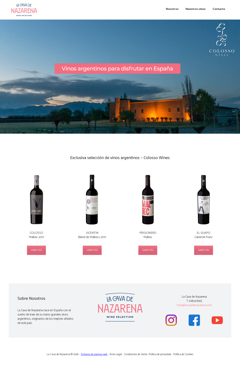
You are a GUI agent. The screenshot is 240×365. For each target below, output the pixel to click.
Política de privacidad (160, 354)
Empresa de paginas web (94, 354)
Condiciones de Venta (135, 354)
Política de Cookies (183, 354)
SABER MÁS (36, 250)
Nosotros (172, 8)
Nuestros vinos (196, 8)
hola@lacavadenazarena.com (194, 305)
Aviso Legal (116, 354)
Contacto (219, 8)
